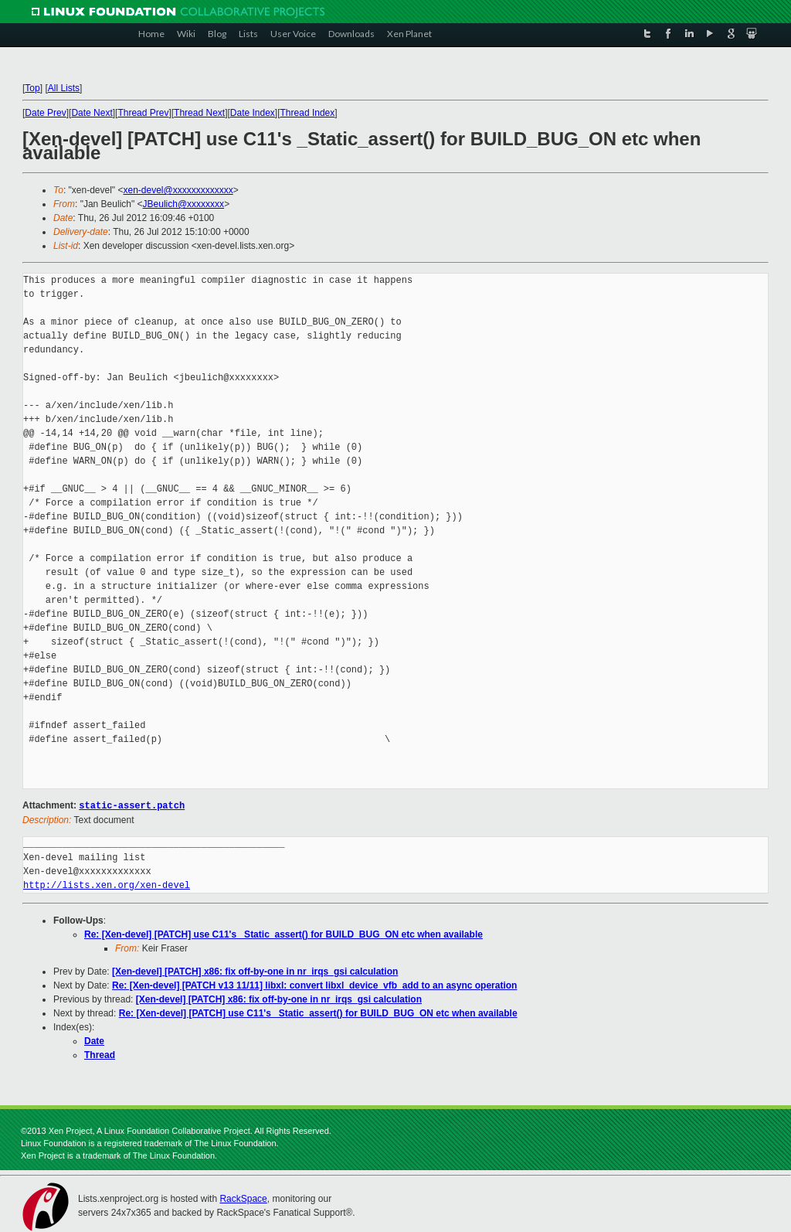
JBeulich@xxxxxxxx (184, 204)
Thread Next (199, 112)
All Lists (64, 88)
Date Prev (45, 112)
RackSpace (242, 1198)
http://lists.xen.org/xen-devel (106, 884)
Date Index (252, 112)
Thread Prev (142, 112)
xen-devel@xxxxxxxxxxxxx (178, 190)
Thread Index (307, 112)
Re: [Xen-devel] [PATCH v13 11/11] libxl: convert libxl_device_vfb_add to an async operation (314, 984)
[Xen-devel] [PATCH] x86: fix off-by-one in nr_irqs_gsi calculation (255, 970)
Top (32, 88)
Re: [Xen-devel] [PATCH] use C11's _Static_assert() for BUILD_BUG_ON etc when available (283, 933)
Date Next (91, 112)
